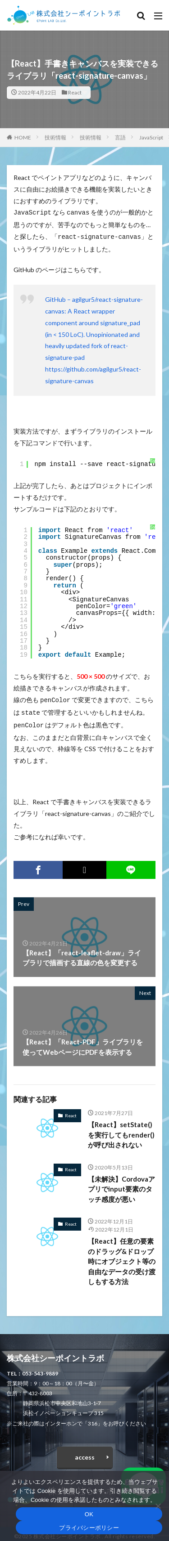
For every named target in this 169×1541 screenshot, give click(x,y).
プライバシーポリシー (89, 1527)
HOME (22, 137)
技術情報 (55, 137)
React (75, 92)
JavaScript (151, 137)
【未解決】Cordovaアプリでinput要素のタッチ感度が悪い (121, 1184)
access (85, 1452)
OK (89, 1514)
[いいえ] (157, 1505)
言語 (120, 137)
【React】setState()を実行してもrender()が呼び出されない (121, 1130)
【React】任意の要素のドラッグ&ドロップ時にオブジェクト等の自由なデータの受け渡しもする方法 (121, 1256)
